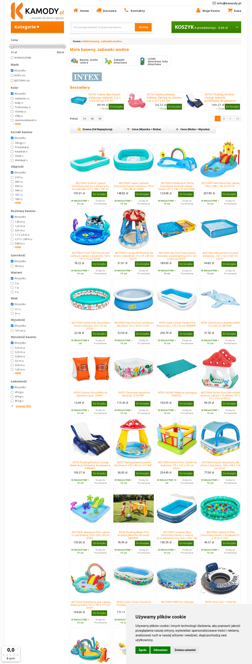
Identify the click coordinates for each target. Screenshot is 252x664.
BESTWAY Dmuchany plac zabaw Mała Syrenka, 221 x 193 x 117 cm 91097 (90, 605)
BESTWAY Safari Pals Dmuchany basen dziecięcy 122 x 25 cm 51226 (91, 325)
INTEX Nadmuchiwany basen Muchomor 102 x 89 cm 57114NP (133, 463)
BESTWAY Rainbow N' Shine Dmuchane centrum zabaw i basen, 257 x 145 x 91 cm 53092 (176, 186)
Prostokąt (22, 147)
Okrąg (20, 143)
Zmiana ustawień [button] (184, 650)
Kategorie (27, 27)
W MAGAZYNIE (22, 57)
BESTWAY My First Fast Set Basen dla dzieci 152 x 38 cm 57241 (134, 324)
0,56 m (20, 365)
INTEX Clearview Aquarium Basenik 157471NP (134, 394)
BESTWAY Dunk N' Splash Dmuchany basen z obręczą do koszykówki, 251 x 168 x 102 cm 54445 (90, 187)
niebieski (22, 98)
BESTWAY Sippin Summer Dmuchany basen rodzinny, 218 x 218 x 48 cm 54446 (133, 186)
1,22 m (20, 226)
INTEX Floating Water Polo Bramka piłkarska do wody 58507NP (133, 535)
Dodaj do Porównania (100, 202)
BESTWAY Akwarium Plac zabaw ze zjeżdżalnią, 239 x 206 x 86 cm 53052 (90, 535)
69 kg (19, 396)
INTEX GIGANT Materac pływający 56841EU (177, 394)
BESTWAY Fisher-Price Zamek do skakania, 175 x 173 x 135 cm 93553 (177, 465)
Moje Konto (207, 10)
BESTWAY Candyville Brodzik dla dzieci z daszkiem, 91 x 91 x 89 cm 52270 (133, 256)
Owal (19, 156)
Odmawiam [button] (161, 650)
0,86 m (20, 243)
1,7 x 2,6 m (22, 234)
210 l (19, 177)
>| (237, 118)
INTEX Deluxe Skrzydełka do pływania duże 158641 (90, 394)
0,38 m (20, 356)
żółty (19, 116)
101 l (19, 194)
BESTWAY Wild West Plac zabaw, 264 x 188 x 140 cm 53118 (221, 184)
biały (19, 103)
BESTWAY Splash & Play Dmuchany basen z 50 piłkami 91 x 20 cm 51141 (220, 535)
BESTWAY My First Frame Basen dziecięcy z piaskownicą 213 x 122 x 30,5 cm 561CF (177, 256)
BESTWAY (22, 80)
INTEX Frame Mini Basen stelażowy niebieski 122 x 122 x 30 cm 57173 (104, 97)
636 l (19, 186)
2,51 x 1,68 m (23, 239)
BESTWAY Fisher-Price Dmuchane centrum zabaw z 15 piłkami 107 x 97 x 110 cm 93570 (220, 395)
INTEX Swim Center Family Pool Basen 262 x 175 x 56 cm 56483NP (176, 324)
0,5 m (19, 360)
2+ (18, 309)
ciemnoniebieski (26, 120)
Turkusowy (23, 107)
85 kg (19, 401)
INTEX (19, 75)
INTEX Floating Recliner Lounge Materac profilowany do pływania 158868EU (220, 99)
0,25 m (20, 347)
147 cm (20, 330)
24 (84, 118)
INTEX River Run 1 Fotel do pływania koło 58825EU (220, 603)
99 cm (19, 266)
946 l (19, 190)
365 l (19, 181)
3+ (17, 313)
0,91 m (20, 230)
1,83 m (20, 221)
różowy (20, 111)
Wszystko (20, 70)
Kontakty (134, 10)
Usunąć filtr (23, 406)
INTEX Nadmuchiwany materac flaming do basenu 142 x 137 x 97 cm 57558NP (164, 99)
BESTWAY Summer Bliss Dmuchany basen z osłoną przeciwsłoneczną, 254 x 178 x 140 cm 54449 (177, 536)
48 (92, 118)
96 (99, 118)
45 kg (19, 392)
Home (81, 10)
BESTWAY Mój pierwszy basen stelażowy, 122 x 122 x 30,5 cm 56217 (221, 256)
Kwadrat (21, 151)
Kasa (234, 10)
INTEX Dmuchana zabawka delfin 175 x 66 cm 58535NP (220, 324)
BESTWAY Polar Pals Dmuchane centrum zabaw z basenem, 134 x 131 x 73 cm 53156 (90, 256)
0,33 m (20, 352)
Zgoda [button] (142, 650)
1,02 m (20, 369)
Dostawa (106, 10)
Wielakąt (21, 160)
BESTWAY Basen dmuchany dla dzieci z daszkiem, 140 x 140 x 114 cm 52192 (220, 465)
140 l (19, 199)
